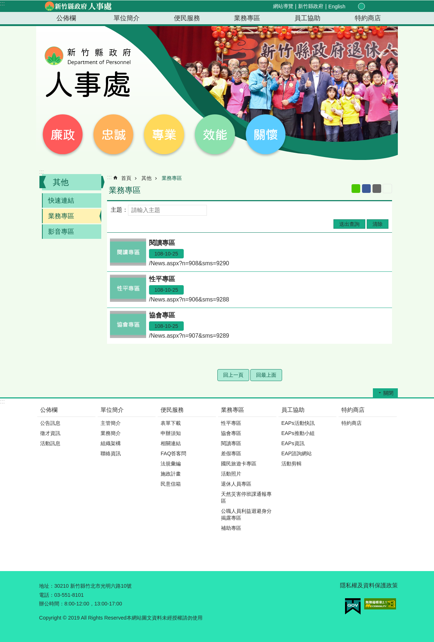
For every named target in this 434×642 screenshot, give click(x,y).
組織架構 (111, 443)
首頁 (126, 178)
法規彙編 (171, 463)
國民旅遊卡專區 (238, 463)
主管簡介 (111, 423)
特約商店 (368, 18)
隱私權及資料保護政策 (369, 585)
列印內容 (387, 188)
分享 (378, 6)
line (356, 188)
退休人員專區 (236, 484)
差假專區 (231, 453)
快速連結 (61, 200)
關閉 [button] (388, 393)
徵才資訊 (50, 433)
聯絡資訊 (111, 453)
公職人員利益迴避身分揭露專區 (246, 514)
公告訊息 (50, 423)
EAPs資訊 (293, 443)
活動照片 (231, 474)
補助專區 (231, 528)
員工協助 (307, 18)
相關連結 (171, 443)
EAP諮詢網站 (296, 453)
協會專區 (231, 433)
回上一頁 (233, 375)
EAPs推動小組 (298, 433)
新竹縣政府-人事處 (77, 6)
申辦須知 (171, 433)
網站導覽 (283, 6)
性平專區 (231, 423)
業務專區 (247, 18)
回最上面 (266, 375)
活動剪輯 (291, 463)
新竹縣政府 (310, 6)
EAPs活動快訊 (298, 423)
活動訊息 (50, 443)
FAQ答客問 (173, 453)
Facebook (366, 188)
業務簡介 (111, 433)
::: (2, 3)
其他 (61, 182)
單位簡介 (127, 18)
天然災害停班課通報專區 (246, 497)
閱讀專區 (231, 443)
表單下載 (171, 423)
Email (377, 188)
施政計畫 (171, 474)
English (336, 6)
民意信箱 (171, 484)
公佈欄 (66, 18)
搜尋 (386, 6)
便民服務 (187, 18)
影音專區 (61, 231)
